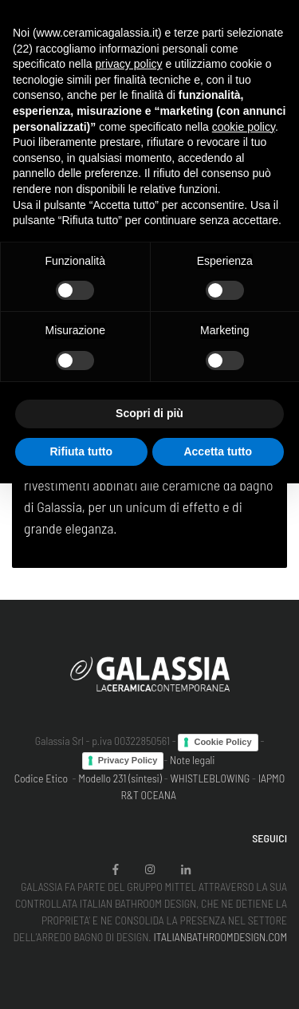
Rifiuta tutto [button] (80, 451)
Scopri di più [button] (149, 413)
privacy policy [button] (129, 63)
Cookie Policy (222, 742)
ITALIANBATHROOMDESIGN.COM (220, 937)
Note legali (192, 760)
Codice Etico (41, 778)
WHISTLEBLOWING (210, 778)
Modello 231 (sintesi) (120, 778)
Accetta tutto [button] (217, 451)
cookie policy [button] (243, 126)
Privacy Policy (128, 760)
